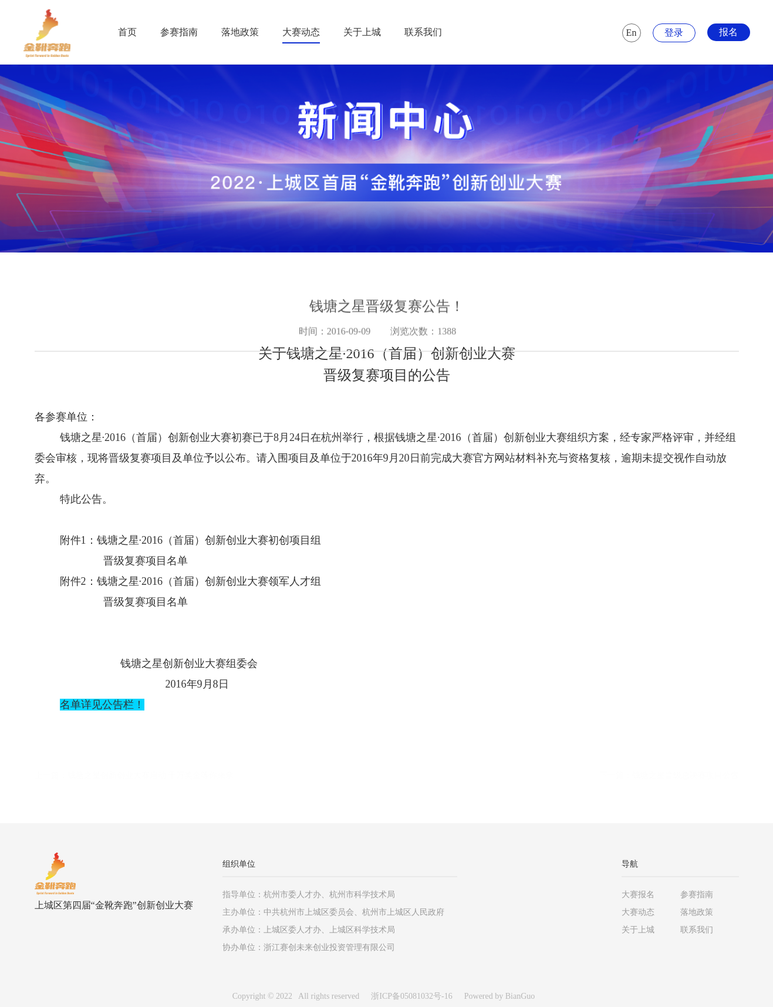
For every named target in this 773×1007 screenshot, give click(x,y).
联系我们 (423, 32)
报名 (728, 32)
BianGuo (520, 996)
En (631, 33)
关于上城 (362, 32)
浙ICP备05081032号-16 (411, 996)
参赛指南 (179, 32)
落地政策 (240, 32)
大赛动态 (301, 32)
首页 (127, 32)
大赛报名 (638, 894)
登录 (673, 33)
